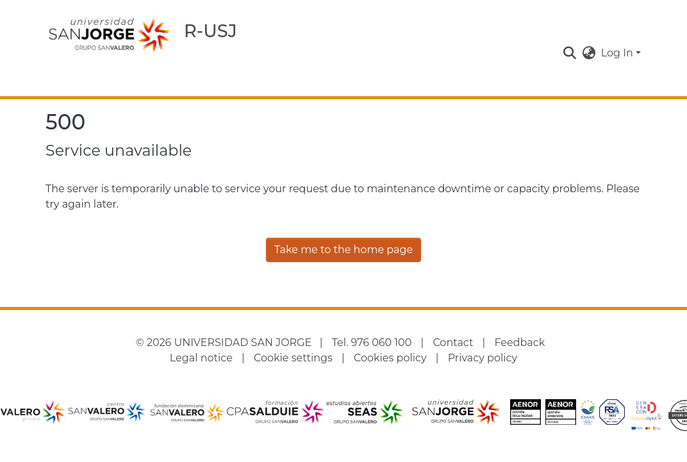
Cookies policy (390, 358)
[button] (570, 53)
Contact (453, 342)
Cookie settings (293, 358)
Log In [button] (618, 53)
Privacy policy (482, 358)
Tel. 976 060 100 (372, 342)
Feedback (520, 342)
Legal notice (201, 358)
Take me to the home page (343, 249)
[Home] (110, 34)
